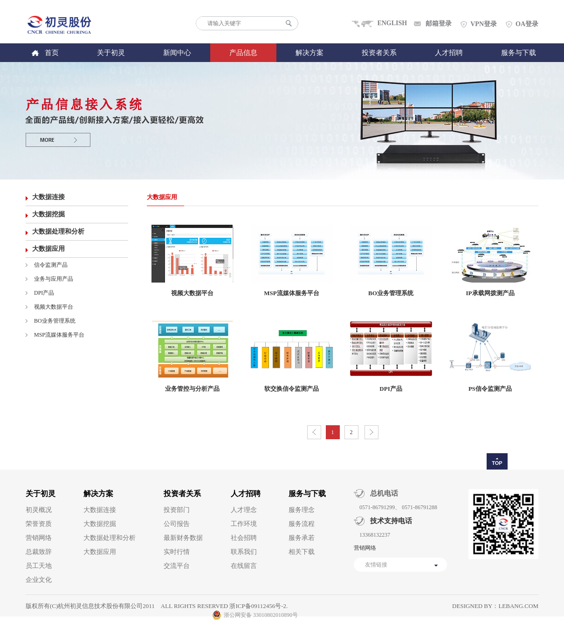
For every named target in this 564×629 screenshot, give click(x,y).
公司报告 (177, 523)
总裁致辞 (39, 551)
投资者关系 (379, 52)
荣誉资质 (39, 523)
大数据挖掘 (48, 214)
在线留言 (244, 565)
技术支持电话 (388, 521)
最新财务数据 (183, 537)
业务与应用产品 (53, 279)
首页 (52, 52)
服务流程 (302, 523)
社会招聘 (244, 537)
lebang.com (518, 605)
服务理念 (302, 509)
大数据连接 (48, 197)
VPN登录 (483, 24)
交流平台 (177, 565)
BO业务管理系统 (55, 321)
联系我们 (244, 551)
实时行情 (177, 551)
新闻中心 (177, 52)
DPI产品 (44, 293)
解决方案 (309, 52)
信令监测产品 (51, 265)
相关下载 (302, 551)
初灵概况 (39, 509)
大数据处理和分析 (58, 231)
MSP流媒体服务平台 (59, 335)
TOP (497, 463)
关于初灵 (111, 52)
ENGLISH (392, 23)
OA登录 (527, 24)
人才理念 (244, 509)
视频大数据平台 (53, 307)
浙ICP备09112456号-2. (258, 605)
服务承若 (302, 537)
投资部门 (177, 509)
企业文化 (39, 579)
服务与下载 (518, 52)
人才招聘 (449, 52)
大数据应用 (48, 248)
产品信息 (243, 52)
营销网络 (39, 537)
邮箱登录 (439, 23)
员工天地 (39, 565)
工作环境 (244, 523)
